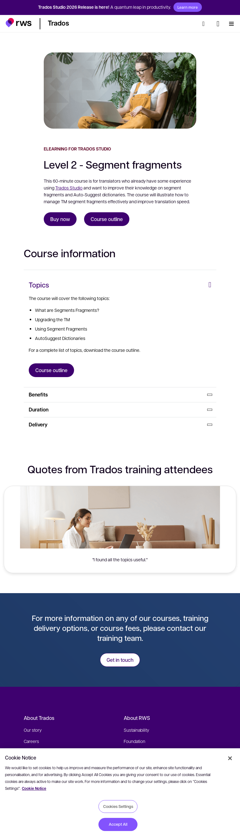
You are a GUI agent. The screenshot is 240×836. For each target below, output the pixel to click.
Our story (33, 730)
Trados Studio (68, 187)
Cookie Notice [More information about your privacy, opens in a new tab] (34, 788)
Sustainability (136, 730)
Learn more (188, 7)
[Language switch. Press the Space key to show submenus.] (218, 23)
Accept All (118, 824)
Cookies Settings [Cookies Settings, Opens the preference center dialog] (118, 806)
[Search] (205, 23)
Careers (31, 741)
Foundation (134, 741)
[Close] (230, 758)
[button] (18, 22)
